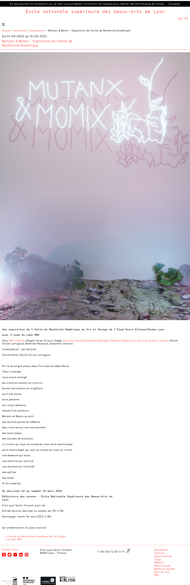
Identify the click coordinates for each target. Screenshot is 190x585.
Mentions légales (164, 568)
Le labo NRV (14, 539)
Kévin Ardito (17, 340)
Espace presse (163, 556)
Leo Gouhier (139, 340)
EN (186, 18)
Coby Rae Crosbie (74, 340)
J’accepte (173, 3)
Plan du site (161, 572)
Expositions (37, 30)
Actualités (20, 30)
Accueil (6, 30)
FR (179, 18)
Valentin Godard (120, 340)
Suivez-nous (10, 549)
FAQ (156, 575)
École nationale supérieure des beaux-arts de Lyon (95, 11)
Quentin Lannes (159, 340)
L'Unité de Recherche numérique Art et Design (36, 536)
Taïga (157, 559)
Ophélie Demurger (97, 340)
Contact (159, 553)
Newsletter (161, 550)
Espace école (162, 565)
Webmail (159, 562)
